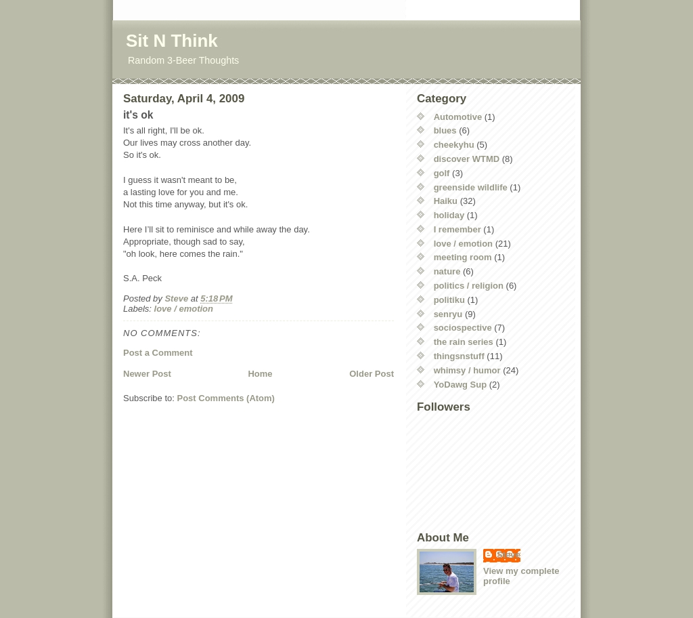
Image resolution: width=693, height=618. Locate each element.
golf (442, 173)
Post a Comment (158, 353)
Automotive (458, 117)
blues (445, 130)
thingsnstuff (459, 356)
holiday (449, 215)
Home (260, 374)
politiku (449, 300)
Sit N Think (172, 40)
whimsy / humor (467, 370)
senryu (448, 314)
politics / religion (469, 286)
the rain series (463, 342)
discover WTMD (467, 159)
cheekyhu (454, 145)
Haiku (445, 201)
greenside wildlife (471, 187)
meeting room (463, 257)
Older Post (371, 374)
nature (447, 271)
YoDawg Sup (460, 384)
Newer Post (147, 374)
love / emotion (183, 309)
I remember (457, 229)
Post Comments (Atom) (226, 398)
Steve (508, 555)
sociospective (463, 328)
